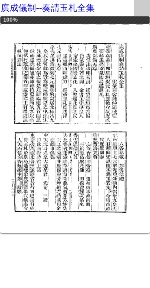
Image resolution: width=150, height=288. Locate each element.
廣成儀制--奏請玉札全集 (48, 8)
